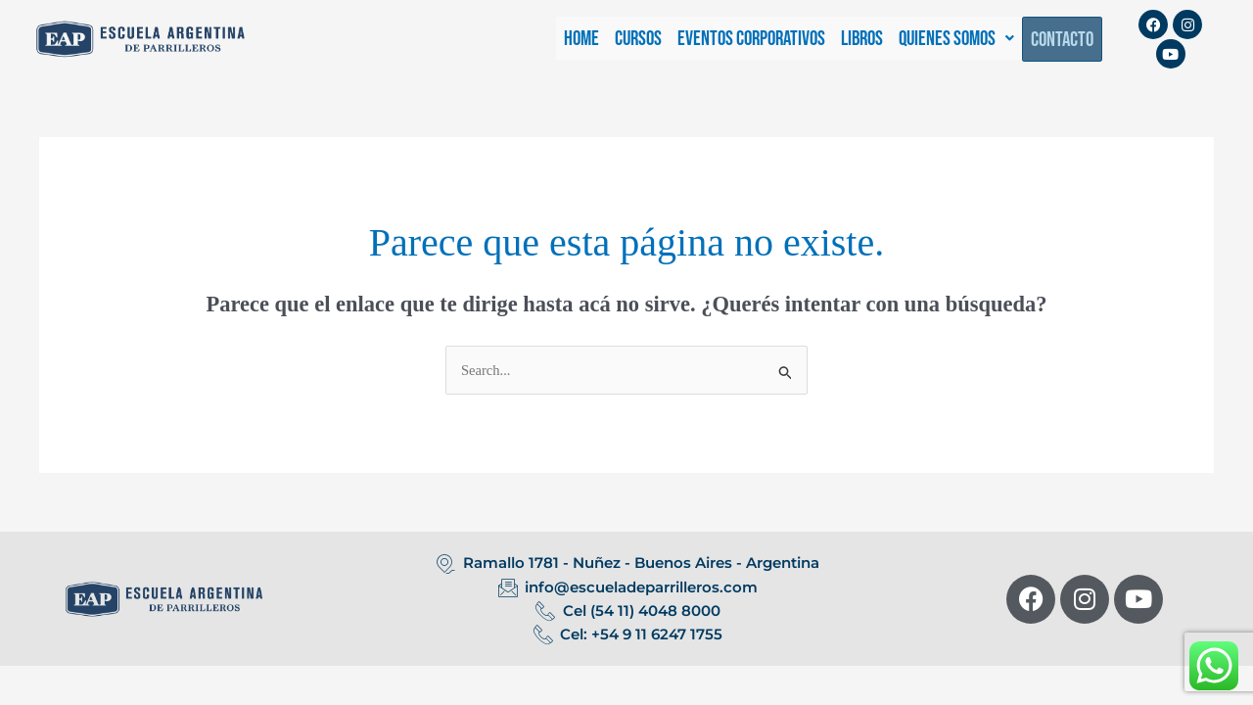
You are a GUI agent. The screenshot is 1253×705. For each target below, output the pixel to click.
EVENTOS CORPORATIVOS (751, 38)
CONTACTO (1062, 39)
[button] (956, 39)
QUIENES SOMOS (956, 38)
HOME (581, 38)
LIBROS (862, 38)
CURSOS (638, 38)
